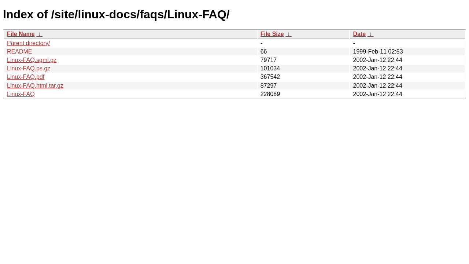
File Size (272, 34)
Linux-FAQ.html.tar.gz (35, 85)
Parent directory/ (28, 43)
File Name (21, 34)
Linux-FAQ (21, 94)
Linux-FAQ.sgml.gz (31, 60)
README (19, 51)
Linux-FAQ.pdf (25, 77)
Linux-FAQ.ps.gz (28, 68)
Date (359, 34)
